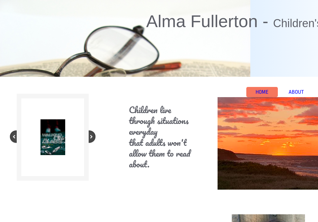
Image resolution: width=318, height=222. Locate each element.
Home (262, 92)
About (296, 92)
